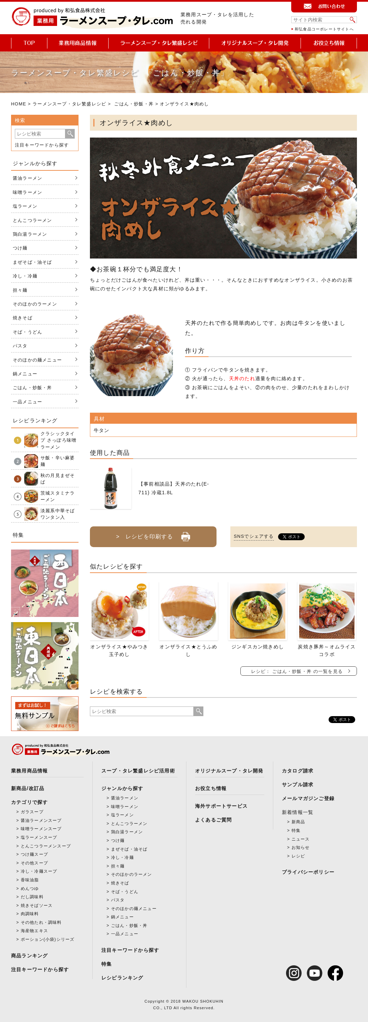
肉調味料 (30, 913)
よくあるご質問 (213, 820)
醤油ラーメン (27, 178)
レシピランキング (122, 978)
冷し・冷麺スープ (39, 871)
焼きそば (23, 317)
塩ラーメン (25, 206)
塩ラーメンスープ (39, 837)
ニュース (301, 839)
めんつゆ (30, 888)
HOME (18, 103)
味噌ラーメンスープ (41, 828)
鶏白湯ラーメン (30, 234)
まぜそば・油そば (32, 262)
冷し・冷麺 (25, 276)
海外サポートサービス (221, 806)
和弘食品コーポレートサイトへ (324, 29)
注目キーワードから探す (42, 145)
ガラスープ (32, 811)
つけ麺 (20, 248)
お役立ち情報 (211, 788)
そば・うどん (27, 332)
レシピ (298, 856)
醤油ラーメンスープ (41, 820)
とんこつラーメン (32, 220)
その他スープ (34, 863)
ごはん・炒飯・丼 (134, 103)
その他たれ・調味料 (41, 922)
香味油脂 (30, 880)
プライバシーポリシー (308, 872)
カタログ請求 (297, 770)
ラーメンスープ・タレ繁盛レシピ (69, 103)
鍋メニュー (25, 373)
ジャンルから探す (122, 788)
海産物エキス (34, 930)
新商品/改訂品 (27, 788)
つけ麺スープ (34, 854)
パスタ (20, 345)
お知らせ (301, 847)
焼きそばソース (37, 905)
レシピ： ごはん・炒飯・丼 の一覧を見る (297, 671)
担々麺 (20, 290)
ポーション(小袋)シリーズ (48, 939)
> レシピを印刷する (153, 534)
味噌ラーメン (27, 192)
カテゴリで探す (29, 802)
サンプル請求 (297, 784)
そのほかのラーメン (35, 304)
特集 (106, 964)
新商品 (298, 821)
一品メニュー (27, 401)
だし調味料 (32, 896)
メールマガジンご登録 (308, 798)
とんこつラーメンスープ (46, 846)
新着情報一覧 (297, 812)
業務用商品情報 (29, 770)
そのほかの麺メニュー (37, 360)
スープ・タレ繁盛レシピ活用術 (138, 770)
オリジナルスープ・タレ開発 (229, 770)
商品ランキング (29, 955)
